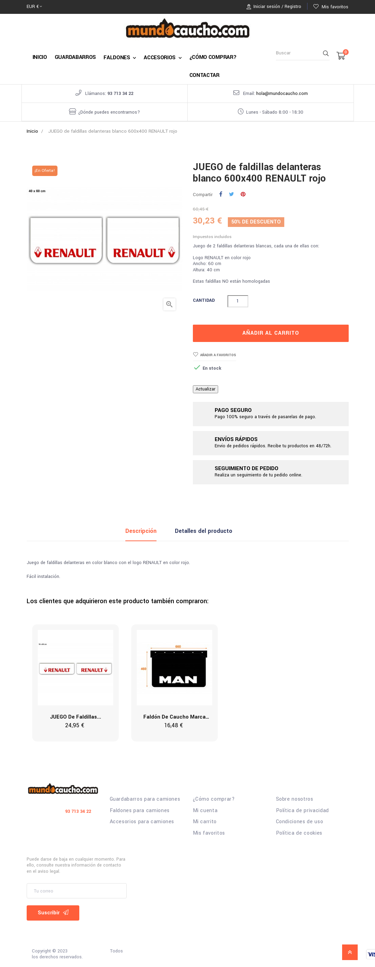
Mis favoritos (209, 833)
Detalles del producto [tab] (203, 531)
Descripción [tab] (141, 531)
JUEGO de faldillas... (75, 717)
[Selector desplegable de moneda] (34, 7)
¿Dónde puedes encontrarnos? (109, 112)
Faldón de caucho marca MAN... (174, 717)
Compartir (220, 194)
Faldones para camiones (140, 811)
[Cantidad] (237, 301)
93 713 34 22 (120, 93)
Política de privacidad (302, 811)
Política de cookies (299, 833)
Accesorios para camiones (142, 822)
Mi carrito (205, 822)
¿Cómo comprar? (214, 799)
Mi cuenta (205, 811)
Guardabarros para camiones (145, 799)
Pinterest (243, 194)
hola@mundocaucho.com (282, 93)
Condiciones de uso (299, 822)
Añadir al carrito (270, 333)
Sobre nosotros (294, 799)
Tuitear (231, 194)
